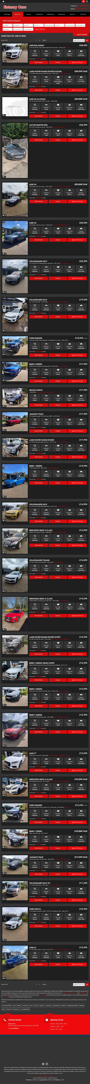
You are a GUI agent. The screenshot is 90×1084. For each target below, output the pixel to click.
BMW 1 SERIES (35, 466)
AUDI (14, 1005)
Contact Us (83, 14)
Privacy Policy (41, 1076)
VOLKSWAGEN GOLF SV (39, 883)
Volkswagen (83, 993)
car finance (6, 997)
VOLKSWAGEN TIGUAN (39, 560)
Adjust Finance (82, 34)
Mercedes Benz (70, 993)
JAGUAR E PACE (36, 857)
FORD (35, 1005)
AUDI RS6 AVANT (36, 45)
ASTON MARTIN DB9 (38, 125)
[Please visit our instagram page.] (87, 1)
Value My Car (39, 14)
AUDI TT (32, 753)
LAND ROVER (56, 1005)
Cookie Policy (49, 1076)
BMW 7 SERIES (35, 831)
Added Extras (50, 14)
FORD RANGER (35, 338)
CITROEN (25, 1005)
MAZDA (64, 1005)
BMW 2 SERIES (35, 715)
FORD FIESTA (35, 909)
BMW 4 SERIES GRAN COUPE (41, 663)
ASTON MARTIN (6, 1005)
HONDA (41, 1005)
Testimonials (61, 14)
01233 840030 (83, 6)
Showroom (18, 14)
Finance (29, 14)
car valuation (42, 995)
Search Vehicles (40, 29)
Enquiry (58, 62)
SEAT (3, 1009)
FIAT (31, 1005)
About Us (72, 14)
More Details (39, 62)
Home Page (7, 14)
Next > (45, 40)
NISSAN (82, 1005)
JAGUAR (48, 1005)
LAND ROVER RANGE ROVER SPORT (45, 637)
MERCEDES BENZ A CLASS (41, 599)
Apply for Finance (77, 62)
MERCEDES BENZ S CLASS (40, 530)
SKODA (9, 1009)
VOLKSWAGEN (25, 1009)
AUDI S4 (32, 184)
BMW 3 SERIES (35, 364)
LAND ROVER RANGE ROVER (41, 440)
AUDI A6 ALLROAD (37, 99)
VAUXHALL (16, 1009)
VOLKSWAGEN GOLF (38, 261)
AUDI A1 (32, 947)
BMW (63, 993)
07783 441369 (80, 9)
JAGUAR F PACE (36, 414)
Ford (76, 993)
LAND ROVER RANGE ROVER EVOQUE (45, 71)
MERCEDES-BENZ (73, 1005)
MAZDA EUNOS (36, 390)
